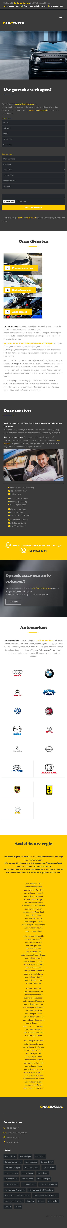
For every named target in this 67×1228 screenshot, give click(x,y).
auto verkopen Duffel (33, 939)
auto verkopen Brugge (33, 918)
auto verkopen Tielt (33, 1053)
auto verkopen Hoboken (33, 964)
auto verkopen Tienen (33, 1056)
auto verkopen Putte (33, 1029)
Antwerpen (35, 863)
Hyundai (45, 643)
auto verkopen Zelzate (33, 1082)
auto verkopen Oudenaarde (33, 1020)
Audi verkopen (31, 1162)
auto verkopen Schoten (33, 1044)
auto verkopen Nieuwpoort (33, 1007)
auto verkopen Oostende (33, 1017)
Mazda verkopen (43, 1179)
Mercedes (15, 647)
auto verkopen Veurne (33, 1066)
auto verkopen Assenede (33, 896)
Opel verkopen (27, 1179)
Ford (26, 643)
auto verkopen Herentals (33, 961)
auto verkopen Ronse (33, 1036)
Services (41, 1201)
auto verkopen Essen (33, 942)
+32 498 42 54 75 (12, 6)
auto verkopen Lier (33, 983)
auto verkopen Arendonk (33, 893)
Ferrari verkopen (29, 1184)
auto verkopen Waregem (33, 1069)
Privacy (18, 1207)
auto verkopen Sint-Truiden (33, 1047)
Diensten (30, 1201)
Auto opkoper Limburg (13, 1201)
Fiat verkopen (42, 1173)
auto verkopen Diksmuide (33, 936)
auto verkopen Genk (33, 948)
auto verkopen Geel (33, 945)
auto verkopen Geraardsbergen (33, 955)
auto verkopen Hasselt (33, 958)
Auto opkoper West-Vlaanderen (17, 1195)
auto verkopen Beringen (33, 899)
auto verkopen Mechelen (33, 1004)
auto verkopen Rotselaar (33, 1041)
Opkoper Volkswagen (13, 1162)
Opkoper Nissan (11, 1179)
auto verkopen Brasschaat (33, 912)
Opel (38, 647)
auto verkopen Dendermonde (33, 924)
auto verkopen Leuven (33, 980)
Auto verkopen (25, 1156)
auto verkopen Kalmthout (33, 971)
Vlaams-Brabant (44, 866)
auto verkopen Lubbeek (33, 998)
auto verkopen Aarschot (33, 890)
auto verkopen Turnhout (33, 1063)
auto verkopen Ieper (33, 967)
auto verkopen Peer (33, 1023)
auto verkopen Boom (33, 909)
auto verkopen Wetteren (33, 1075)
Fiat (21, 643)
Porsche (52, 647)
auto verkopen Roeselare (33, 1032)
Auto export (15, 363)
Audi (55, 640)
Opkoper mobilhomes (48, 1184)
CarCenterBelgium (22, 3)
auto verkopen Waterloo (33, 1072)
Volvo (52, 650)
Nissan (32, 647)
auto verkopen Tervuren (33, 1050)
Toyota (34, 650)
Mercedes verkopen (12, 1167)
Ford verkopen (27, 1173)
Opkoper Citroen (11, 1173)
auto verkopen (16, 588)
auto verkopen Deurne (33, 928)
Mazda (7, 647)
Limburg (30, 866)
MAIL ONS (13, 602)
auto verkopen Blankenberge (33, 906)
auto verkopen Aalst (33, 883)
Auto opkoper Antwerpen (15, 1190)
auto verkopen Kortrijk (33, 977)
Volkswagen (44, 650)
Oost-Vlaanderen (48, 863)
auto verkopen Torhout (33, 1060)
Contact (8, 1207)
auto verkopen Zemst (33, 1085)
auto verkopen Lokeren (33, 991)
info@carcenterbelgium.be (34, 6)
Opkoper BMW (47, 1162)
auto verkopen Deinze (33, 921)
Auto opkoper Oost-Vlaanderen (41, 1190)
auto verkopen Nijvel (33, 1010)
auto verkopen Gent (33, 952)
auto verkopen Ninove (33, 1013)
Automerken (53, 1201)
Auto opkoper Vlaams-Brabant (46, 1195)
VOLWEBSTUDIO (59, 1216)
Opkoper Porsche (11, 1184)
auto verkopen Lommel (33, 995)
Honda (38, 643)
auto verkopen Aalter (33, 887)
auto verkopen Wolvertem (33, 1079)
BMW (60, 640)
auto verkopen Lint (33, 988)
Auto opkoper (10, 1156)
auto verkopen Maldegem (33, 1001)
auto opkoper (10, 107)
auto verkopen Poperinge (34, 1026)
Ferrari (31, 643)
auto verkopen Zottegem (33, 1088)
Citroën (7, 643)
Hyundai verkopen (31, 1167)
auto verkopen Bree (33, 915)
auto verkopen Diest (34, 931)
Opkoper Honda (49, 1167)
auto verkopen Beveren (33, 902)
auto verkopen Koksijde (33, 974)
